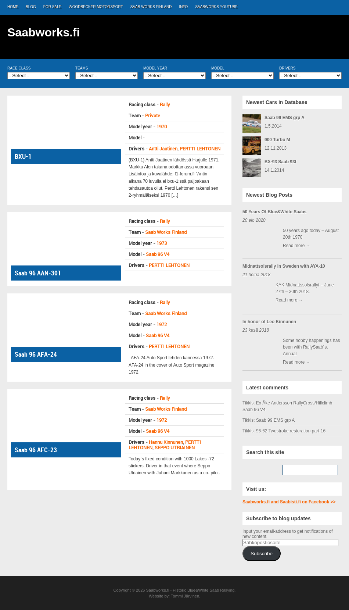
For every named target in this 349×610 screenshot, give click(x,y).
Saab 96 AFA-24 (36, 354)
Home (12, 7)
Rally (165, 104)
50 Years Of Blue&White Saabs (274, 211)
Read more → (296, 245)
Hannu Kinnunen (166, 442)
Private (152, 115)
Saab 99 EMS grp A (285, 117)
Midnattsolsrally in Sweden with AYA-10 (283, 266)
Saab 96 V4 (157, 254)
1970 (161, 126)
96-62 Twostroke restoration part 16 (290, 431)
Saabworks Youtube (216, 7)
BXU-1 (23, 156)
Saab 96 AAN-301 (38, 273)
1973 (161, 243)
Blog (31, 7)
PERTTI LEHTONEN (200, 148)
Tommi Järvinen (185, 596)
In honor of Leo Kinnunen (269, 321)
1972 (161, 324)
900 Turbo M (277, 139)
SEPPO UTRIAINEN (175, 447)
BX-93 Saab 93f (280, 161)
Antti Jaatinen (163, 148)
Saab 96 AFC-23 (36, 450)
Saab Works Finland (151, 7)
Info (183, 7)
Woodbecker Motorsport (96, 7)
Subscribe (262, 553)
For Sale (52, 7)
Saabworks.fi (43, 32)
